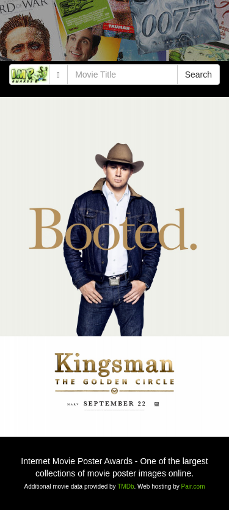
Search (198, 74)
